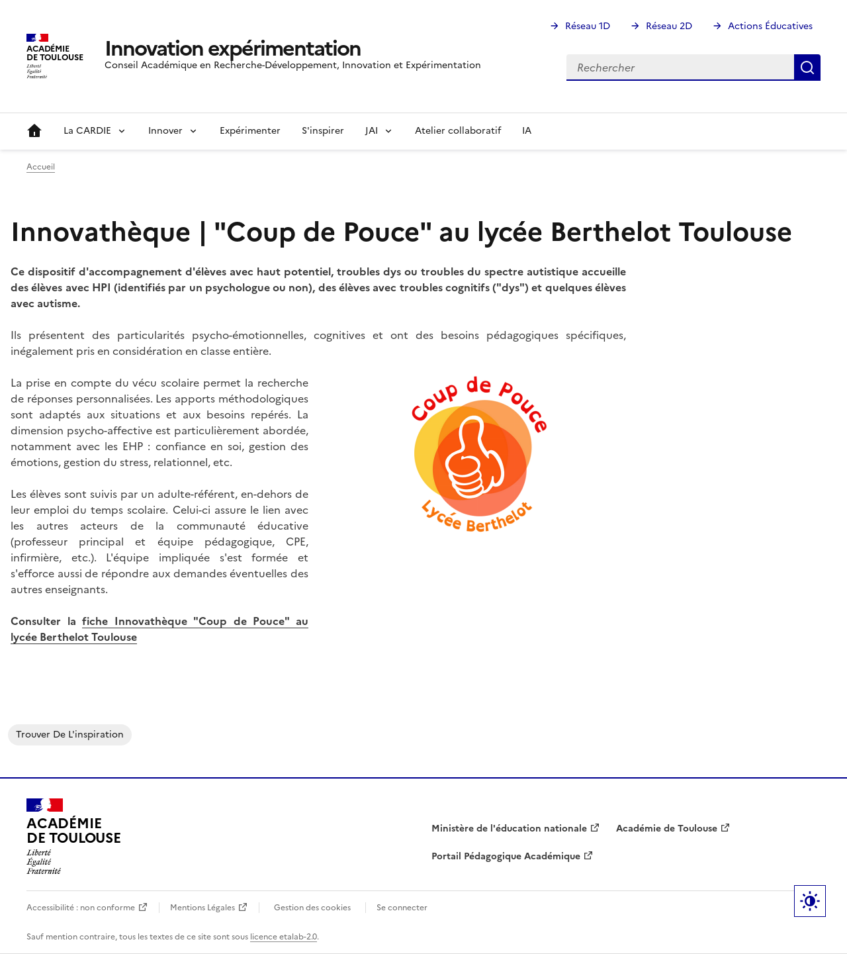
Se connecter (402, 908)
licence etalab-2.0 (283, 937)
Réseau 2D (669, 26)
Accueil (34, 131)
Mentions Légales (202, 908)
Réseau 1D (587, 26)
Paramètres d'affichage (810, 901)
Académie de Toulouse (666, 828)
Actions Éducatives (770, 26)
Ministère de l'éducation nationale (509, 828)
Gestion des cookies (312, 908)
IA (526, 131)
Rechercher (807, 67)
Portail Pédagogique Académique (505, 856)
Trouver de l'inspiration (70, 734)
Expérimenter (250, 131)
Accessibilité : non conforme (80, 908)
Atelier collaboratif (458, 131)
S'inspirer (323, 131)
